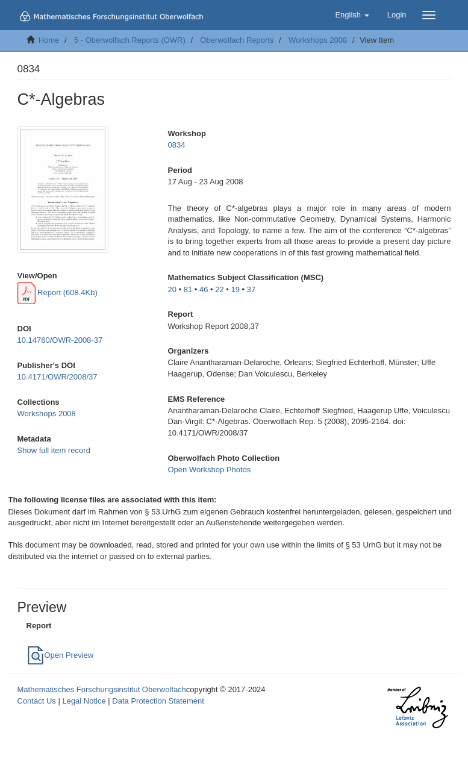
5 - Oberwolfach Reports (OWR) (130, 40)
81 (188, 289)
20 (172, 289)
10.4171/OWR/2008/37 (57, 376)
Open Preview (60, 655)
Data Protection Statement (158, 700)
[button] (352, 15)
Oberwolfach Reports (236, 40)
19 (235, 289)
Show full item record (53, 450)
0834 (177, 144)
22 (219, 289)
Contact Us (36, 700)
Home (49, 40)
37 (251, 289)
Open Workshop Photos (209, 469)
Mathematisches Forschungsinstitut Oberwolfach (101, 689)
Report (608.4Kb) (57, 292)
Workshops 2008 (318, 40)
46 (203, 289)
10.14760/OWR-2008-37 (60, 340)
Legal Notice (83, 700)
